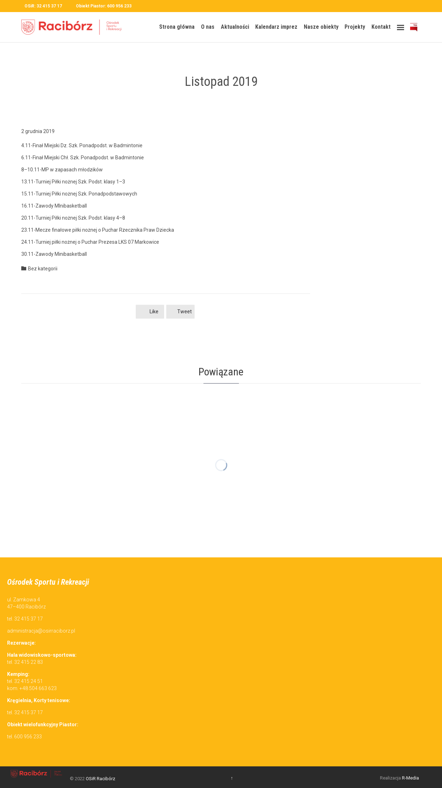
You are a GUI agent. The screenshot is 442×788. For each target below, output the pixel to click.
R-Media (410, 778)
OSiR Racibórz (100, 778)
